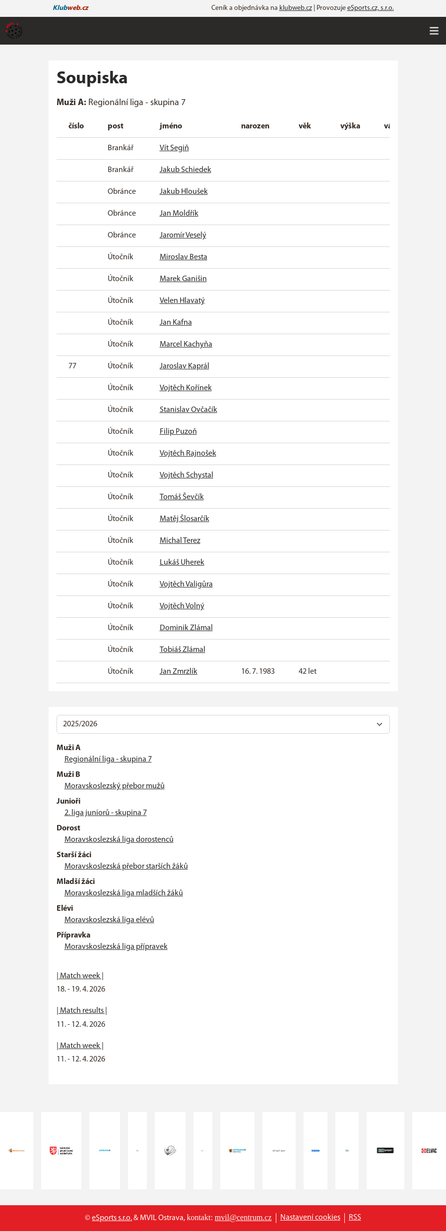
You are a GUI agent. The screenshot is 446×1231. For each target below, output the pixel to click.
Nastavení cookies (310, 1218)
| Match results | (82, 1011)
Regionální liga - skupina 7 (108, 759)
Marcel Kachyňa (186, 345)
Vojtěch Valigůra (186, 584)
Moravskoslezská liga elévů (109, 920)
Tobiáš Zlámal (182, 650)
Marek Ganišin (183, 279)
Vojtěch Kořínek (186, 388)
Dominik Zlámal (186, 628)
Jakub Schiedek (185, 170)
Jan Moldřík (179, 214)
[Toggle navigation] (434, 31)
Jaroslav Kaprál (184, 366)
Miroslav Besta (183, 257)
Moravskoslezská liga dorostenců (119, 840)
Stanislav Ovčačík (188, 410)
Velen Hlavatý (182, 301)
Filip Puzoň (178, 432)
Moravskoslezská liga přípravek (116, 947)
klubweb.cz (295, 8)
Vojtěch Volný (182, 606)
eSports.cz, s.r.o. (370, 8)
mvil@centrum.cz (243, 1217)
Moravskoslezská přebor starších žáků (126, 867)
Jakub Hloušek (184, 192)
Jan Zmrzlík (178, 672)
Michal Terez (180, 541)
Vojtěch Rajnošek (188, 454)
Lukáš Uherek (182, 563)
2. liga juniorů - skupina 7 (105, 813)
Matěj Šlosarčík (184, 519)
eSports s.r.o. (112, 1218)
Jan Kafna (176, 323)
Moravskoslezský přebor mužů (114, 786)
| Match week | (80, 976)
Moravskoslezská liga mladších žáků (123, 893)
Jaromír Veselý (183, 235)
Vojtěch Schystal (186, 475)
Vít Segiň (174, 148)
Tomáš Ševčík (182, 497)
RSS (355, 1218)
